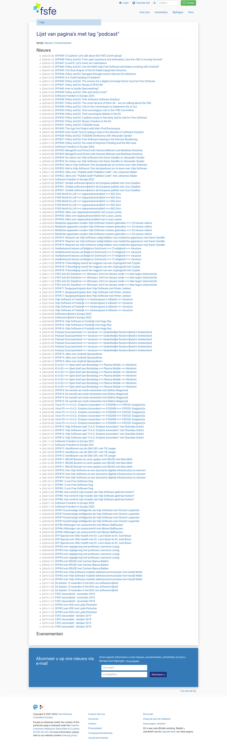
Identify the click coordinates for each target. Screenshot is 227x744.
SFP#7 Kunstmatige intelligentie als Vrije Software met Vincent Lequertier (97, 510)
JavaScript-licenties (98, 737)
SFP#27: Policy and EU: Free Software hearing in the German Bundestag (96, 139)
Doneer (188, 2)
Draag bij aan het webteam (157, 719)
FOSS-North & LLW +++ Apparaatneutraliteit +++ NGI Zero (88, 193)
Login (124, 2)
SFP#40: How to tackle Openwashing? (77, 88)
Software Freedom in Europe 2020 (74, 503)
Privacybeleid (95, 728)
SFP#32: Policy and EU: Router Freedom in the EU (83, 121)
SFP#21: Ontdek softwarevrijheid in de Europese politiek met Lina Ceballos (97, 183)
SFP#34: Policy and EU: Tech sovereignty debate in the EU (88, 113)
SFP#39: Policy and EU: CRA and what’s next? (81, 92)
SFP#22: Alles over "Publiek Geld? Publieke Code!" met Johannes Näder (96, 172)
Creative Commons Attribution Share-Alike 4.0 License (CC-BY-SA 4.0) (56, 728)
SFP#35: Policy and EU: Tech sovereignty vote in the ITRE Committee (94, 110)
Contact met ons (96, 714)
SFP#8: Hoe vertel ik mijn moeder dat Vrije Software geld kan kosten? (94, 492)
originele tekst (168, 731)
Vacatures (93, 719)
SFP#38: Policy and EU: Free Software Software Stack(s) (87, 99)
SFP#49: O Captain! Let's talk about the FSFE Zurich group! (88, 55)
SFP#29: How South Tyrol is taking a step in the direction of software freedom (99, 132)
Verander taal (141, 2)
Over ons (145, 12)
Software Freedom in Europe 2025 (74, 95)
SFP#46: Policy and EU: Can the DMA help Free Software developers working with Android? (107, 66)
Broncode (148, 714)
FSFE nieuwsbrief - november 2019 (75, 593)
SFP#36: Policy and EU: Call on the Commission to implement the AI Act (96, 106)
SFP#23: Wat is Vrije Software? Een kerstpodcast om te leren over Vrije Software (101, 164)
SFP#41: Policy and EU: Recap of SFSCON (79, 84)
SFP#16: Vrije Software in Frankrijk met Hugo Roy (83, 321)
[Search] (154, 2)
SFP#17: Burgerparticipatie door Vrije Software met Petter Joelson (93, 288)
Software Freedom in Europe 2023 (74, 179)
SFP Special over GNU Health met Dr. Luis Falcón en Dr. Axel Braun (93, 535)
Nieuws (48, 43)
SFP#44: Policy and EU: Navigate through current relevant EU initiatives (95, 74)
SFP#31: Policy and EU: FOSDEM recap (77, 124)
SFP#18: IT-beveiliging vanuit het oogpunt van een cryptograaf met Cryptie (97, 263)
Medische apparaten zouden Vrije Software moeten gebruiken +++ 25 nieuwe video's (103, 223)
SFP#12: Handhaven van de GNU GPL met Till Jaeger (85, 448)
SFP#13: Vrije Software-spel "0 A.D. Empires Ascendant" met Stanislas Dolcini (99, 426)
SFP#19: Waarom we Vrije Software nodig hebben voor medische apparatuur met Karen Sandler (110, 237)
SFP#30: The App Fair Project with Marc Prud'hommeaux (87, 128)
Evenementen (63, 43)
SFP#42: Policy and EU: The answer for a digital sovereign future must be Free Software (105, 81)
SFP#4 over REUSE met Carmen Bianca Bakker (82, 561)
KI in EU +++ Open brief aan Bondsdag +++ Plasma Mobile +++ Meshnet (96, 364)
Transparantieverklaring (100, 733)
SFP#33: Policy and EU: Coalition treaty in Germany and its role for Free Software (101, 117)
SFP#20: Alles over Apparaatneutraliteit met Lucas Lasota (88, 212)
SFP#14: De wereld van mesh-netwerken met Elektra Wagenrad (91, 390)
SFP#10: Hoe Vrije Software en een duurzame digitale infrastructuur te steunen (100, 470)
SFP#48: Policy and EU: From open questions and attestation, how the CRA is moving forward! (108, 59)
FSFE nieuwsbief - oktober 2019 (73, 615)
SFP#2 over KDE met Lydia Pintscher (76, 604)
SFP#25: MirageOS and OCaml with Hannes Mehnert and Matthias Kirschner (99, 150)
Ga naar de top (188, 691)
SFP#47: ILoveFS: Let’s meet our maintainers (81, 63)
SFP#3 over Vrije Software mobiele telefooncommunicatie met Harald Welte (98, 572)
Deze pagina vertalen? (154, 723)
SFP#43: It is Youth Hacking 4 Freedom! (77, 77)
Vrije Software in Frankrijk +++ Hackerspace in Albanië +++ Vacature (94, 299)
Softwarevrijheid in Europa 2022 (73, 313)
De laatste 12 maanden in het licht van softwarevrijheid (86, 583)
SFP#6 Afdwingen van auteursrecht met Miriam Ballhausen (89, 524)
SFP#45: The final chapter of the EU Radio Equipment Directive (91, 70)
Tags (42, 22)
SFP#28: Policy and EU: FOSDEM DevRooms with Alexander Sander (93, 135)
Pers (191, 12)
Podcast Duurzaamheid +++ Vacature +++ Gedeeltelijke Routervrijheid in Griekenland (103, 332)
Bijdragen (178, 12)
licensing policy (69, 735)
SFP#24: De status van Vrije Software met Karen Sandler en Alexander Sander (99, 157)
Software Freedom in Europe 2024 (74, 146)
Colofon (92, 723)
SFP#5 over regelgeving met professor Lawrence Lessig (87, 546)
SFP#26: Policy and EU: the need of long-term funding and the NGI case (95, 143)
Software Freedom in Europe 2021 (74, 441)
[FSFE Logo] (44, 9)
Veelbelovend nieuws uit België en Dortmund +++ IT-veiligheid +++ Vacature (98, 248)
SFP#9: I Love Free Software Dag (74, 481)
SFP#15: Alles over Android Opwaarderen (78, 354)
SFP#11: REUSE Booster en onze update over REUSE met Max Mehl (93, 459)
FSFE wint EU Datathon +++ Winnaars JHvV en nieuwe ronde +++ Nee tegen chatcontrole (106, 274)
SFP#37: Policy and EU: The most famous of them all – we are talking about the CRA (103, 103)
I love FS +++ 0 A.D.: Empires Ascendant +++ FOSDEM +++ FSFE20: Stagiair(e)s (100, 404)
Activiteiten (161, 12)
